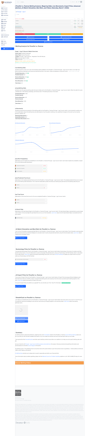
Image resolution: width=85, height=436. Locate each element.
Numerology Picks (24, 267)
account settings (68, 257)
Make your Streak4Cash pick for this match (29, 62)
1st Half (21, 14)
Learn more (63, 216)
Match (18, 14)
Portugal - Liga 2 (24, 12)
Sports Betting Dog (21, 356)
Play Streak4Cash (24, 321)
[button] (81, 1)
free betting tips (32, 342)
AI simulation (50, 338)
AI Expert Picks (23, 289)
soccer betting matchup (74, 338)
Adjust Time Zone (31, 59)
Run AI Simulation (24, 241)
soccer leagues (35, 348)
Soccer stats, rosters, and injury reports (28, 61)
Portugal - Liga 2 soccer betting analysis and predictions (41, 347)
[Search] (28, 2)
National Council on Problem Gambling (54, 359)
